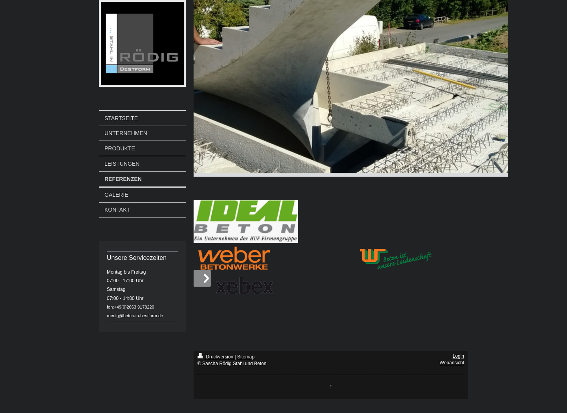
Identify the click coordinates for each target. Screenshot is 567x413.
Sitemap (245, 357)
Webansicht (452, 362)
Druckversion (216, 357)
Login (458, 356)
